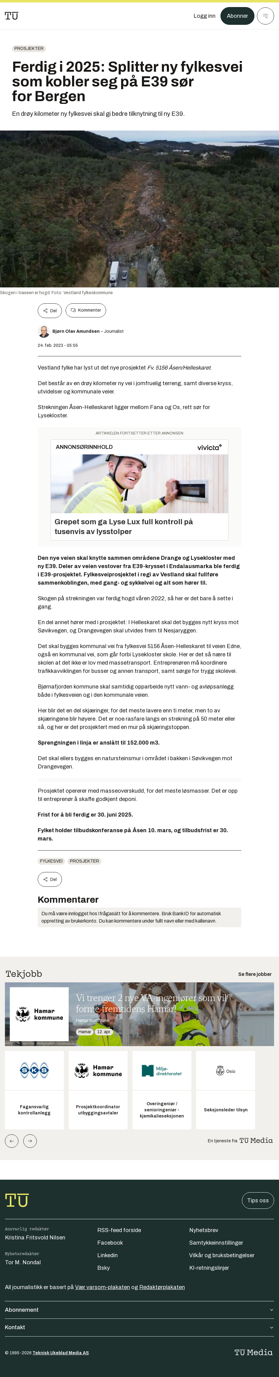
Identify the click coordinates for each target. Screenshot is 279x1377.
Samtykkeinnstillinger (216, 1243)
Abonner (237, 16)
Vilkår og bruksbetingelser (221, 1255)
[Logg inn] (204, 16)
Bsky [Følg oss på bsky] (103, 1268)
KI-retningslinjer (209, 1268)
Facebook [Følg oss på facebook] (110, 1243)
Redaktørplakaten (162, 1287)
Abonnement (139, 1310)
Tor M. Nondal (23, 1262)
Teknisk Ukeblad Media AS (60, 1353)
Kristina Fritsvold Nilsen (35, 1238)
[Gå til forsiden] (11, 16)
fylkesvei (51, 861)
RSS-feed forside (119, 1230)
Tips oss (258, 1200)
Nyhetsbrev (203, 1230)
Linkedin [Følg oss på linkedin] (107, 1255)
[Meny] (265, 16)
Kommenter (86, 310)
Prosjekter (29, 48)
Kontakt (139, 1327)
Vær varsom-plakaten (102, 1287)
